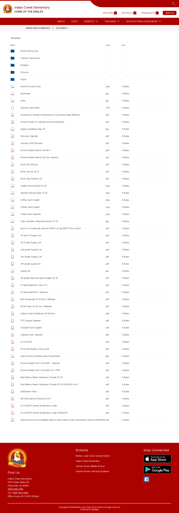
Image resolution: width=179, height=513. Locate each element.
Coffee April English (30, 200)
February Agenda (29, 136)
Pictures (24, 72)
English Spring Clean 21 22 (33, 185)
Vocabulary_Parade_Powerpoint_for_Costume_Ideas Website (50, 115)
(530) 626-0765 (15, 489)
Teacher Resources (30, 58)
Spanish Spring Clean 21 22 (33, 193)
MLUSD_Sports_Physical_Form (35, 398)
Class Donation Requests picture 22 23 (39, 221)
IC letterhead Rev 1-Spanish (34, 292)
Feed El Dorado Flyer (30, 86)
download (25, 93)
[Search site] (173, 3)
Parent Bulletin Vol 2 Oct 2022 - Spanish (40, 363)
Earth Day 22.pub (29, 164)
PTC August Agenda (30, 320)
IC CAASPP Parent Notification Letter (38, 405)
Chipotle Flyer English (31, 327)
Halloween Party (28, 391)
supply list (25, 271)
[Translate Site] (149, 13)
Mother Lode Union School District (93, 456)
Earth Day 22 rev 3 (29, 171)
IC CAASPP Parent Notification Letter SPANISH (44, 412)
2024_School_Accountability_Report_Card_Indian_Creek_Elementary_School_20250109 (62, 420)
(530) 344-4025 (20, 492)
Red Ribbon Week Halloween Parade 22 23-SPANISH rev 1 (49, 384)
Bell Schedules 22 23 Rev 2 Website (37, 299)
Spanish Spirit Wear (30, 107)
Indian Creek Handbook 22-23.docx (37, 313)
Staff (74, 21)
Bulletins (24, 65)
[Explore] (109, 13)
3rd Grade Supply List (31, 256)
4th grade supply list (30, 263)
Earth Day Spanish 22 (31, 178)
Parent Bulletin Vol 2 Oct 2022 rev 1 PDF (40, 370)
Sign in (169, 13)
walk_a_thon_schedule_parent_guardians (40, 356)
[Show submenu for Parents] (89, 21)
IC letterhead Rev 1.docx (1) (33, 285)
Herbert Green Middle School (90, 466)
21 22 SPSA (26, 342)
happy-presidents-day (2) (32, 129)
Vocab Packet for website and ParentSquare (42, 122)
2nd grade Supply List (31, 249)
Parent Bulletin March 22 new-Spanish (39, 157)
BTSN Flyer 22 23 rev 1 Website (36, 306)
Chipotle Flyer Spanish (31, 334)
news (23, 100)
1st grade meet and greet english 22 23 (39, 278)
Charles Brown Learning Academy (92, 471)
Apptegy (95, 509)
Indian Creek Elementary (38, 28)
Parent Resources (29, 51)
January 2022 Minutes (31, 143)
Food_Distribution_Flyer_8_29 (34, 349)
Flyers (23, 79)
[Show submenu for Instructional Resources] (141, 21)
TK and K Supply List (30, 235)
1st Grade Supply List (30, 242)
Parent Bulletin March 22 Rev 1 (35, 150)
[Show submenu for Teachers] (110, 21)
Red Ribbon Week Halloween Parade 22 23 (41, 377)
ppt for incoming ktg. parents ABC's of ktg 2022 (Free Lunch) (50, 228)
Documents (62, 28)
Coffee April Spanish (30, 214)
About (61, 21)
